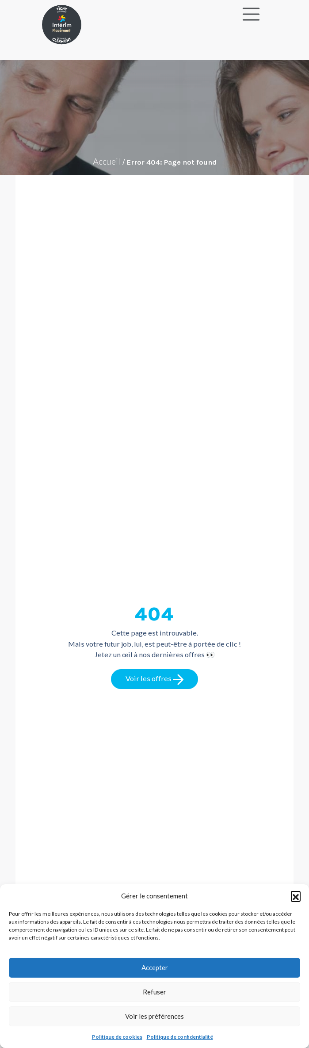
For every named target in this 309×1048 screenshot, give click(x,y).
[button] (295, 895)
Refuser (154, 992)
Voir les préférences (154, 1016)
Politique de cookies (117, 1036)
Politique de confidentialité (180, 1036)
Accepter (154, 967)
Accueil (106, 161)
